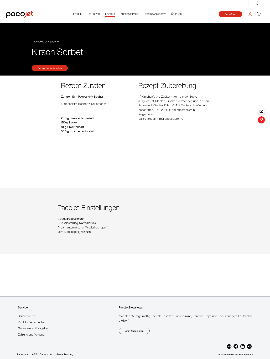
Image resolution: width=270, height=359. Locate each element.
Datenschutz (47, 354)
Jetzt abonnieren (134, 331)
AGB (34, 354)
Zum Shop (230, 14)
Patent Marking (64, 354)
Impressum (23, 354)
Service (23, 307)
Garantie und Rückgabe (33, 328)
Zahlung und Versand (31, 334)
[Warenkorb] (260, 14)
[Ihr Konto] (249, 14)
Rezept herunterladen (50, 68)
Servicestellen (26, 316)
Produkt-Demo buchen (32, 322)
